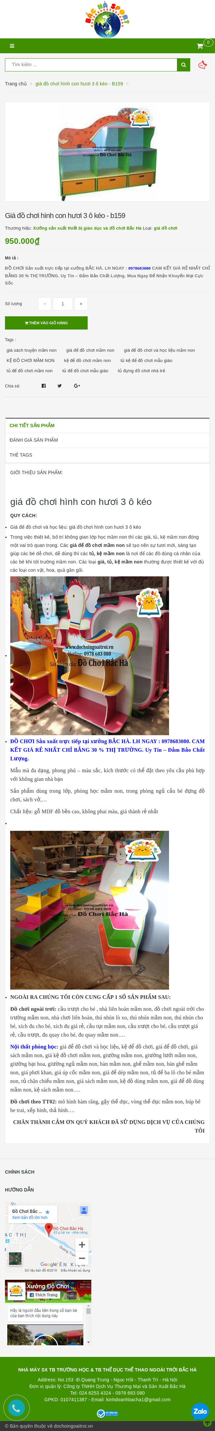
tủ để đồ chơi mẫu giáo (85, 370)
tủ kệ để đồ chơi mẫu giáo (146, 360)
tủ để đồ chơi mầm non (30, 370)
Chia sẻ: (12, 386)
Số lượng (13, 303)
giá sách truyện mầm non (32, 350)
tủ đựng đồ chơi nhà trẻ (141, 370)
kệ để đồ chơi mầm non (87, 360)
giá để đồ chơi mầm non (90, 350)
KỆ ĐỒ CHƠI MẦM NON (31, 360)
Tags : (10, 339)
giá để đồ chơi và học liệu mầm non (159, 350)
